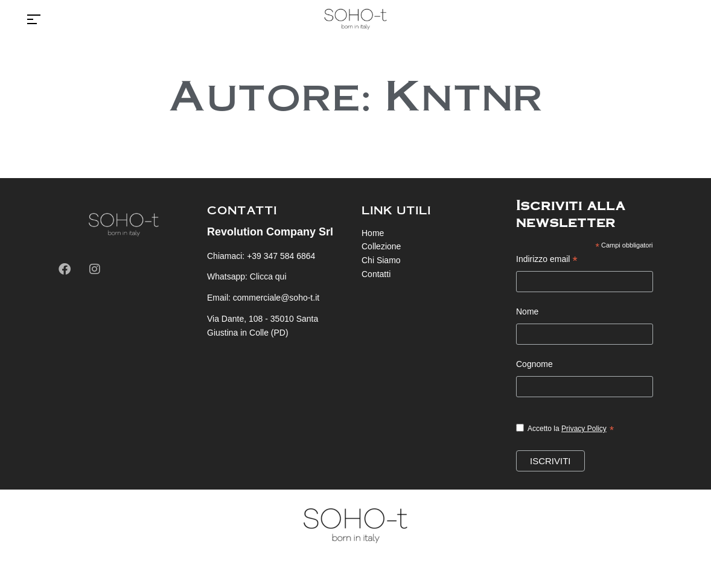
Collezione (381, 246)
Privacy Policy (584, 428)
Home (373, 233)
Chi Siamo (381, 260)
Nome (527, 311)
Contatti (376, 274)
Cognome (534, 364)
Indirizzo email (547, 260)
